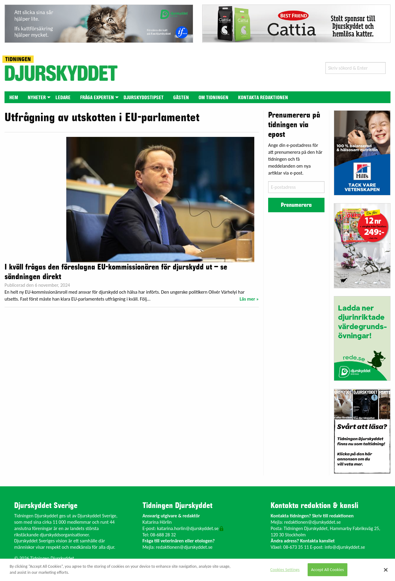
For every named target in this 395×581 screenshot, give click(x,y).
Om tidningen (213, 97)
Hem (13, 97)
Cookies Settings (284, 569)
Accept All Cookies (327, 569)
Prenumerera (296, 205)
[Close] (386, 570)
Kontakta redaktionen (263, 97)
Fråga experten (97, 97)
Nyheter (37, 97)
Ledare (63, 97)
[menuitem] (14, 97)
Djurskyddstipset (144, 97)
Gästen (181, 97)
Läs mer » (249, 299)
